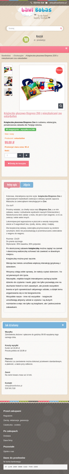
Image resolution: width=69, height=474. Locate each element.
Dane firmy (7, 440)
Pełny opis (12, 184)
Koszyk (39, 36)
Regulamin (7, 416)
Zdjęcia (26, 184)
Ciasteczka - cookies (12, 425)
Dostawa (7, 436)
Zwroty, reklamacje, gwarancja (16, 420)
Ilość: (7, 151)
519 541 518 (37, 3)
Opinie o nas (8, 451)
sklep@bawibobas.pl (56, 3)
